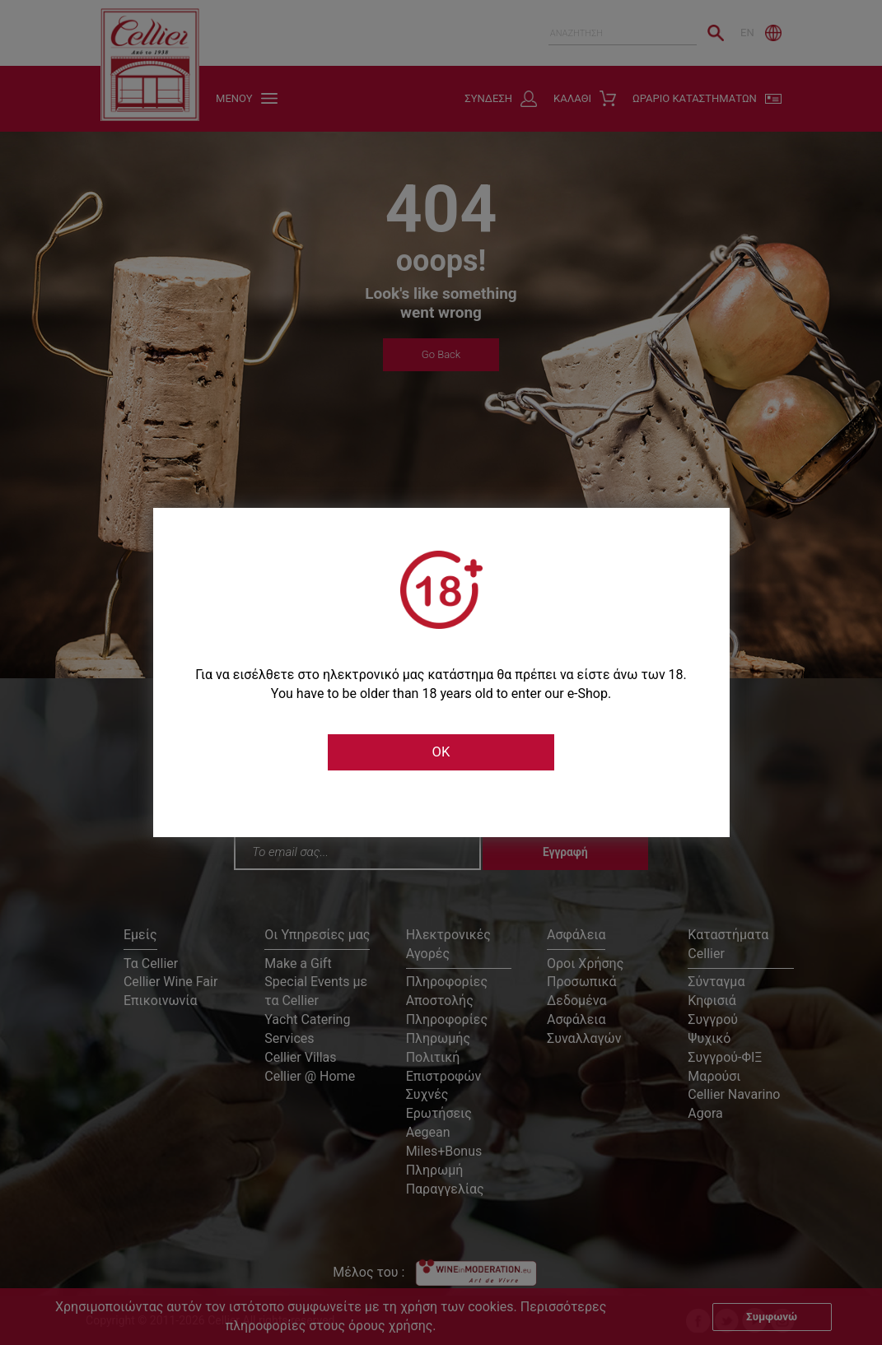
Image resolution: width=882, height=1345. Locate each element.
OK (441, 752)
